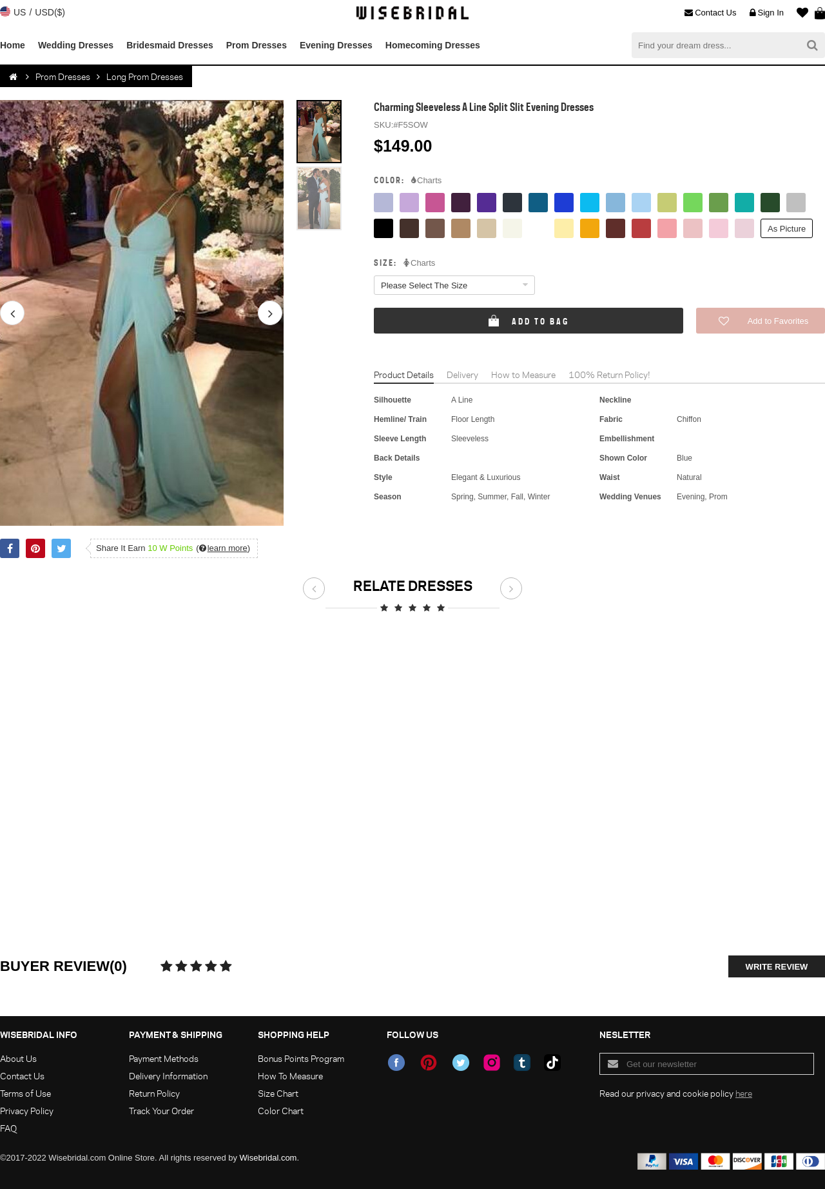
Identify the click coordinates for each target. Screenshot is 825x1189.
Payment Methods (164, 1058)
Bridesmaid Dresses (169, 45)
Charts (426, 180)
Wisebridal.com (268, 1158)
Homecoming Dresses (432, 45)
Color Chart (281, 1110)
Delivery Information (168, 1075)
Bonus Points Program (301, 1058)
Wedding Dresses (75, 45)
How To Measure (290, 1075)
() (223, 548)
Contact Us (710, 12)
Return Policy (154, 1093)
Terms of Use (25, 1093)
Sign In (767, 12)
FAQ (8, 1128)
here (743, 1093)
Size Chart (278, 1093)
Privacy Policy (26, 1110)
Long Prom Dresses (144, 76)
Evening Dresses (336, 45)
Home (12, 45)
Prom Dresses (256, 45)
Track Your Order (161, 1110)
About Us (18, 1058)
